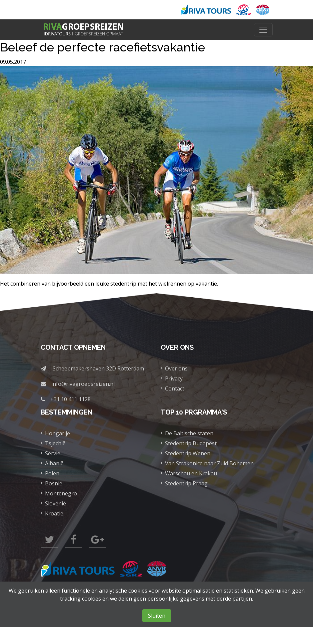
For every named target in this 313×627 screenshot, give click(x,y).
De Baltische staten (189, 433)
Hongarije (57, 433)
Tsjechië (55, 443)
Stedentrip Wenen (187, 453)
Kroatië (54, 513)
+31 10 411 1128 (70, 399)
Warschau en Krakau (191, 473)
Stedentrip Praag (186, 483)
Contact (174, 388)
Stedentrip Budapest (191, 443)
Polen (52, 473)
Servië (52, 453)
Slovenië (55, 503)
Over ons (176, 368)
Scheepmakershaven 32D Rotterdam (98, 368)
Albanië (54, 463)
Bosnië (53, 483)
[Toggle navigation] (263, 29)
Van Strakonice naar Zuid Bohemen (209, 463)
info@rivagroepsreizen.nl (83, 383)
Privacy (174, 378)
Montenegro (61, 493)
